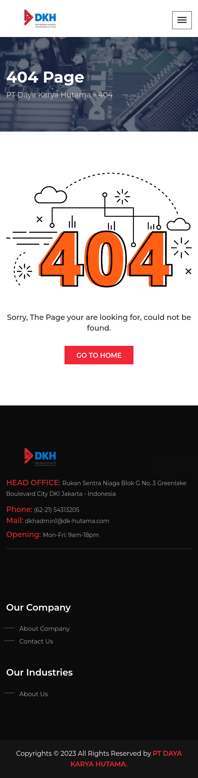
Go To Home (99, 355)
